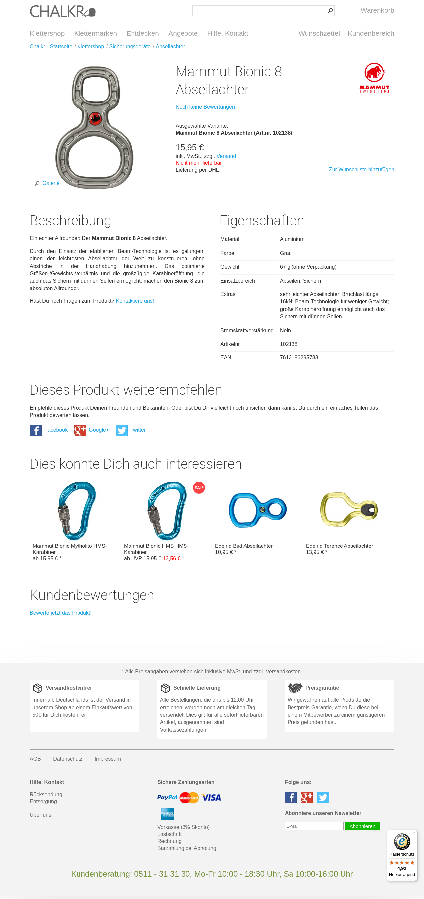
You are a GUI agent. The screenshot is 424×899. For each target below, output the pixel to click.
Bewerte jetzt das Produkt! (61, 616)
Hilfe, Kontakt (227, 33)
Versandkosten (283, 674)
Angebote (183, 33)
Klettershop (47, 33)
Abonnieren (362, 829)
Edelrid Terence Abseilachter (348, 521)
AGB (35, 762)
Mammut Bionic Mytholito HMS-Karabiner (75, 524)
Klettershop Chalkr (63, 11)
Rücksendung (46, 797)
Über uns (40, 818)
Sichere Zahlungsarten (186, 785)
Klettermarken (95, 33)
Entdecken (143, 33)
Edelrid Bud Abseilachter (257, 521)
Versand (226, 159)
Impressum (108, 762)
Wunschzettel (319, 33)
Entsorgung (43, 804)
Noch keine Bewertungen (205, 110)
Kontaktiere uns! (135, 304)
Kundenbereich (371, 33)
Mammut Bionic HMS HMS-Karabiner (166, 524)
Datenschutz (67, 762)
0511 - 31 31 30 (162, 876)
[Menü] (413, 834)
